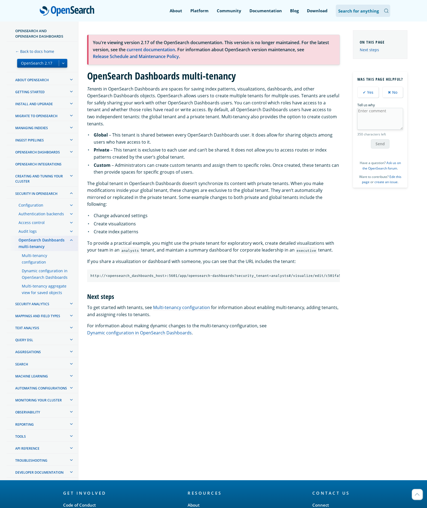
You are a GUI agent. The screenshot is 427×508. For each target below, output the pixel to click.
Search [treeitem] (21, 364)
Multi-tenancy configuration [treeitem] (34, 259)
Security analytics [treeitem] (32, 304)
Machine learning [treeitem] (31, 376)
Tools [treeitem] (20, 436)
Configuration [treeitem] (31, 205)
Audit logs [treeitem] (28, 231)
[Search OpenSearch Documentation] (363, 11)
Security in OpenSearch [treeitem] (36, 193)
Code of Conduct (79, 505)
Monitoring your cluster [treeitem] (38, 400)
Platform (199, 10)
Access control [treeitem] (32, 222)
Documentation (265, 10)
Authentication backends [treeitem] (41, 213)
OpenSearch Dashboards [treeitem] (37, 152)
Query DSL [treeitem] (24, 340)
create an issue (386, 182)
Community (229, 10)
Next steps (369, 49)
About (176, 10)
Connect (320, 505)
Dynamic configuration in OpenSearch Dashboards (139, 333)
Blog (294, 10)
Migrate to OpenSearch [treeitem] (36, 116)
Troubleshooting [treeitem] (31, 460)
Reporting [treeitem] (24, 424)
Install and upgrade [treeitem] (34, 104)
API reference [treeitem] (27, 448)
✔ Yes (368, 92)
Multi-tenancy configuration (181, 307)
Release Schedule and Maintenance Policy (136, 56)
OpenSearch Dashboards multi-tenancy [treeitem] (42, 243)
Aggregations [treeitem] (28, 352)
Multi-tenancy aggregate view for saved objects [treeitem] (44, 289)
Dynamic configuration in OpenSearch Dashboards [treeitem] (45, 274)
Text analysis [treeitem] (27, 328)
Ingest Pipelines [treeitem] (29, 140)
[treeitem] (71, 79)
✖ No (393, 92)
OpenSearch (68, 11)
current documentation (151, 50)
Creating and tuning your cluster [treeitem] (39, 179)
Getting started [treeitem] (30, 92)
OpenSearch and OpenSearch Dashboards (39, 33)
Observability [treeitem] (27, 412)
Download (317, 10)
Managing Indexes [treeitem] (31, 128)
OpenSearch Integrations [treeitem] (38, 164)
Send (380, 143)
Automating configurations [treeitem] (41, 388)
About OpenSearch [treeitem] (32, 80)
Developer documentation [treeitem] (39, 472)
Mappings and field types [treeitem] (37, 316)
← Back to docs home (34, 51)
